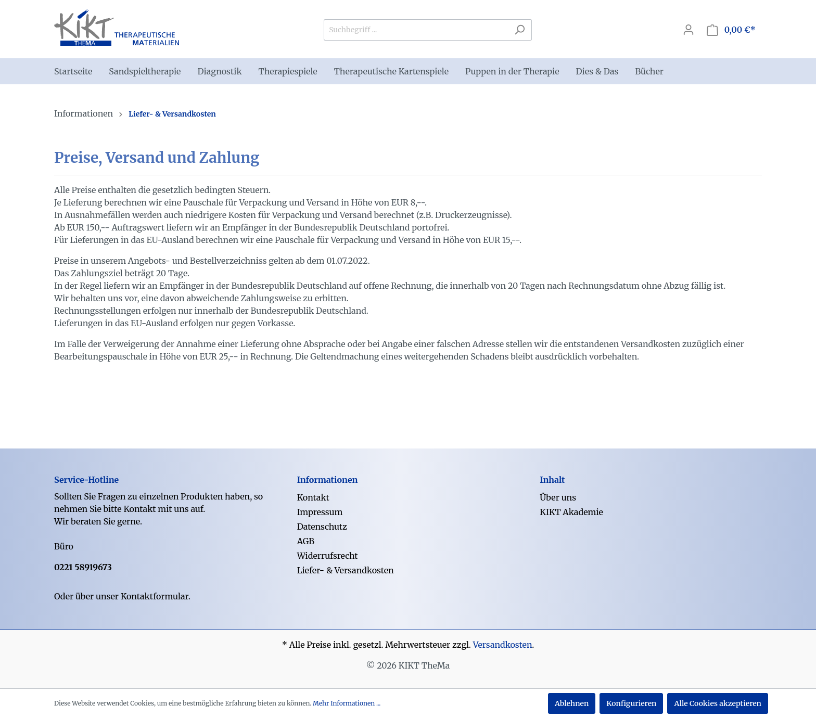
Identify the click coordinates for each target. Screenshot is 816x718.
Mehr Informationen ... (346, 703)
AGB (305, 541)
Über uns (558, 497)
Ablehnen (572, 703)
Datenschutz (322, 526)
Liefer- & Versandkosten (345, 570)
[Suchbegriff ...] (416, 30)
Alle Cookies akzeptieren (717, 703)
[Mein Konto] (688, 30)
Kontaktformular (154, 596)
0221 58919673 (83, 567)
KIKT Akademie (571, 512)
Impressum (320, 512)
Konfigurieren (631, 703)
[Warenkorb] (731, 30)
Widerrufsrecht (327, 555)
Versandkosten (502, 644)
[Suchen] (519, 30)
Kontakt (313, 497)
